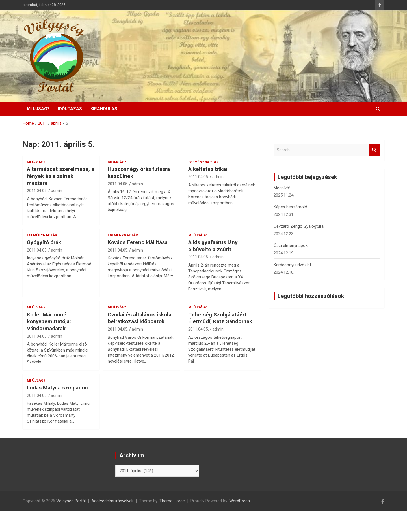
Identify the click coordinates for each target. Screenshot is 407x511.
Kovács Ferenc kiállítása (138, 242)
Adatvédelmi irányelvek (112, 500)
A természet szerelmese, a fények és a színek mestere (60, 176)
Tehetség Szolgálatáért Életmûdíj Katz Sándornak (220, 318)
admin (56, 190)
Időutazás (70, 108)
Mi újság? (38, 108)
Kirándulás (103, 108)
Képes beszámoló (290, 207)
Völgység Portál (71, 500)
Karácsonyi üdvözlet (292, 264)
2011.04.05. (37, 190)
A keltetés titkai (207, 169)
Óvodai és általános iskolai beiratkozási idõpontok (140, 318)
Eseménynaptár (203, 162)
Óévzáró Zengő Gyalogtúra (299, 226)
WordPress (239, 500)
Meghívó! (282, 187)
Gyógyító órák (44, 242)
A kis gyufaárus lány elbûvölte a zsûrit (213, 246)
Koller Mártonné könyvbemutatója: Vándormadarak (49, 321)
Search (374, 150)
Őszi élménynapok (291, 245)
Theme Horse (172, 500)
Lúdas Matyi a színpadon (57, 387)
